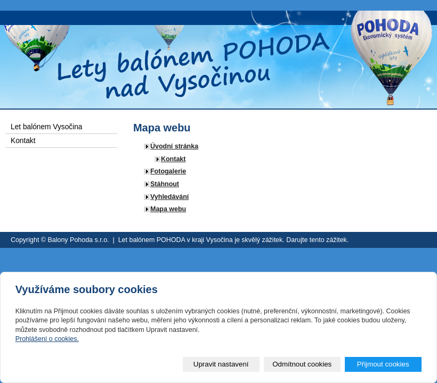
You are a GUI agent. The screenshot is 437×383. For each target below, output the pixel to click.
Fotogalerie (168, 171)
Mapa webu (168, 209)
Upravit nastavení (221, 364)
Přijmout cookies (383, 364)
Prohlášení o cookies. (47, 339)
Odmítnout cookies (301, 364)
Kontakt (173, 159)
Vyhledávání (169, 197)
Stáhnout (164, 184)
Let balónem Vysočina (46, 127)
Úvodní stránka (174, 146)
